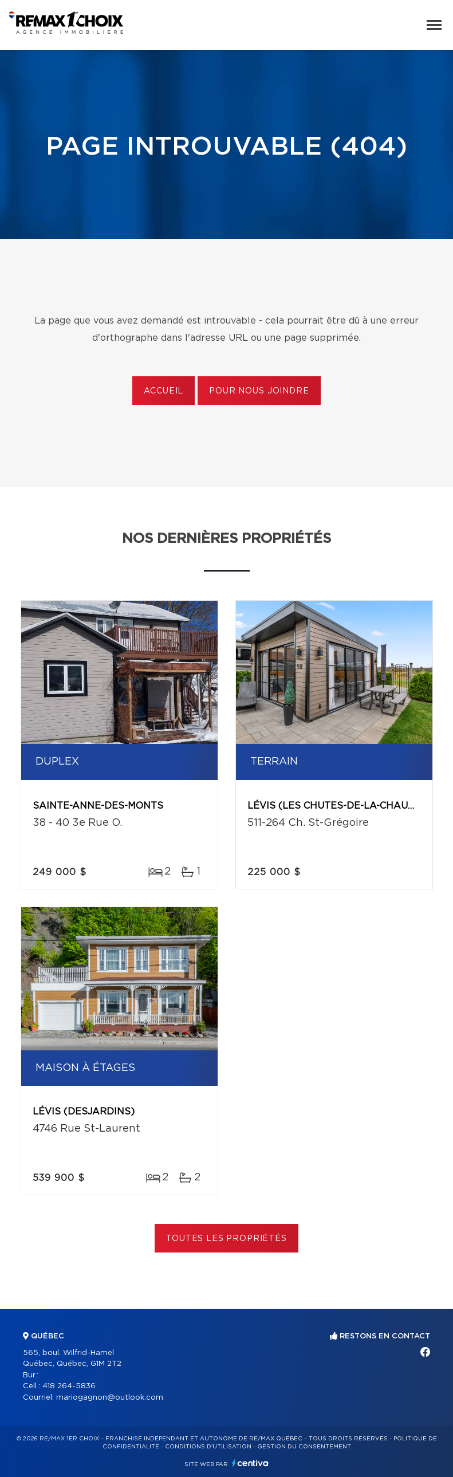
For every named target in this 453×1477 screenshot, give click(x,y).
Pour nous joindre (259, 391)
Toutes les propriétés (226, 1239)
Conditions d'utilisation (208, 1447)
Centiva (250, 1463)
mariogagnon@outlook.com (109, 1397)
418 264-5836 (69, 1386)
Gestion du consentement (304, 1447)
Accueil (163, 391)
